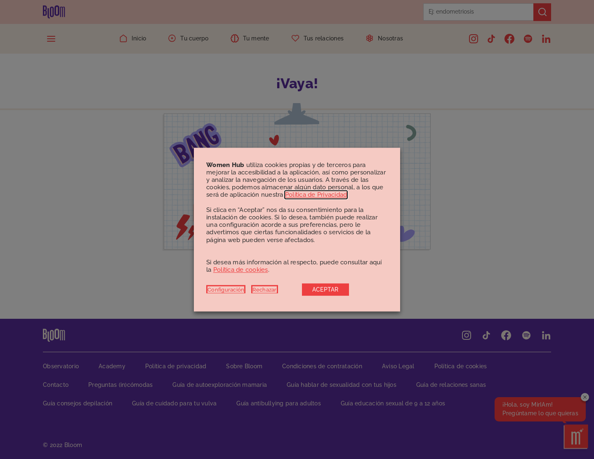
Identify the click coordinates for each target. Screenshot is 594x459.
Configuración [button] (225, 289)
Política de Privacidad (316, 195)
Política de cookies (240, 270)
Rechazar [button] (264, 289)
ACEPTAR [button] (325, 289)
